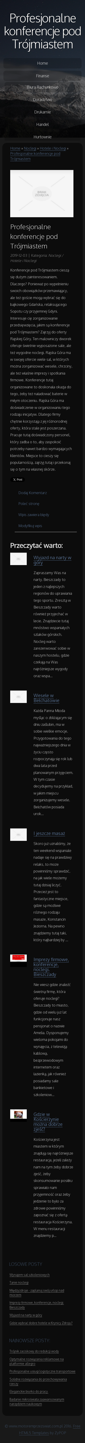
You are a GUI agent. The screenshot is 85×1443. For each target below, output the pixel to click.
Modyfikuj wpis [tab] (30, 525)
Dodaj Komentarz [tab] (32, 492)
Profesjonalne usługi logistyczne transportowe (42, 1371)
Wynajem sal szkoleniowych (30, 1275)
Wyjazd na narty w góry (52, 559)
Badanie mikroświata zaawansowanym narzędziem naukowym (37, 1401)
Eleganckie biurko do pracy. (29, 1391)
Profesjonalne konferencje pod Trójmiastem (42, 30)
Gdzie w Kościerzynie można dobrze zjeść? (48, 1121)
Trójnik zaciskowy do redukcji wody (34, 1351)
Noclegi (30, 148)
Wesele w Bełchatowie (46, 697)
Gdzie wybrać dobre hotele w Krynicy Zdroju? (41, 1323)
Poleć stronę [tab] (28, 503)
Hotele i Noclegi (53, 148)
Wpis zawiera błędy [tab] (33, 514)
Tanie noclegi (19, 1282)
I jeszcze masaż (49, 833)
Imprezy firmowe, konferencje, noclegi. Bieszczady (51, 966)
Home (15, 148)
